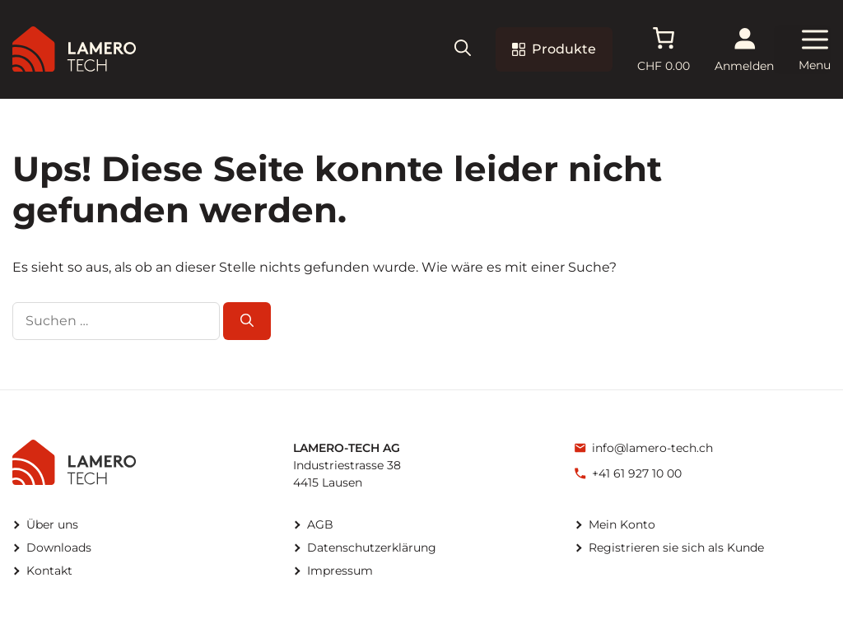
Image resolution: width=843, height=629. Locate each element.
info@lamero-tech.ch (652, 447)
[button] (462, 49)
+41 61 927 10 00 (637, 473)
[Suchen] (247, 321)
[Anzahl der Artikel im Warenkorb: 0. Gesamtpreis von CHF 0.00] (663, 49)
